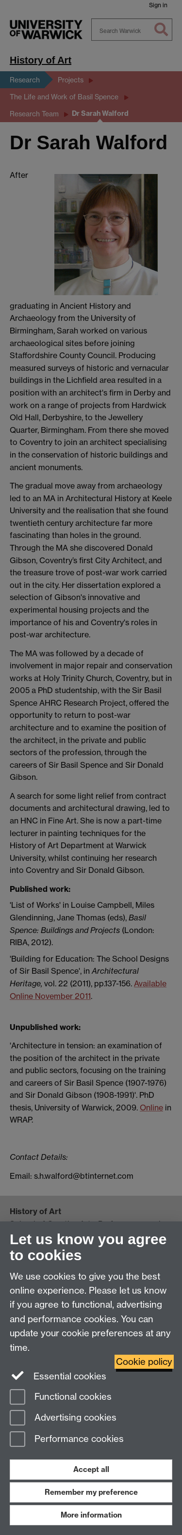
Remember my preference (91, 1492)
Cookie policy (144, 1361)
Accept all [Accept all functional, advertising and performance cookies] (91, 1469)
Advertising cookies (63, 1418)
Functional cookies (61, 1398)
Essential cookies (58, 1375)
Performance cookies (67, 1440)
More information (91, 1514)
